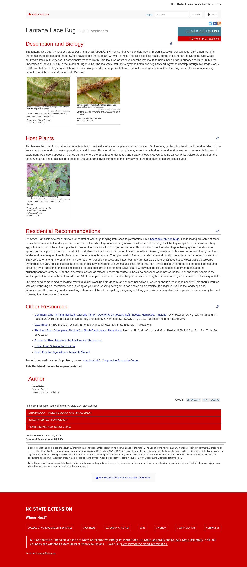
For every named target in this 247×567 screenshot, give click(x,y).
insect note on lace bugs (164, 239)
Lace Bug (215, 400)
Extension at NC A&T (117, 527)
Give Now (161, 527)
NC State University (152, 540)
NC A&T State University (187, 540)
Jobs (142, 527)
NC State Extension (49, 509)
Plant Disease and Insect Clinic (49, 426)
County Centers (186, 527)
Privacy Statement (46, 553)
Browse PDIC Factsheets (204, 38)
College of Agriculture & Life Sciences (50, 527)
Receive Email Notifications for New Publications (123, 477)
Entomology (193, 400)
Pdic (205, 400)
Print (212, 14)
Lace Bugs (41, 324)
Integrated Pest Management (48, 419)
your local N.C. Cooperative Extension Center (110, 360)
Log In (149, 14)
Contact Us (212, 527)
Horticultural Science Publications (54, 346)
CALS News (89, 527)
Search (196, 14)
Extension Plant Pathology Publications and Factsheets (68, 340)
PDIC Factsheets (93, 31)
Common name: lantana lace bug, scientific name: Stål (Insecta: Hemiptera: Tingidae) (100, 314)
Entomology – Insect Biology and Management (60, 412)
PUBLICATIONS (38, 14)
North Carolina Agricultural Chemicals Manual (62, 352)
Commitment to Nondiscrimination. (144, 544)
